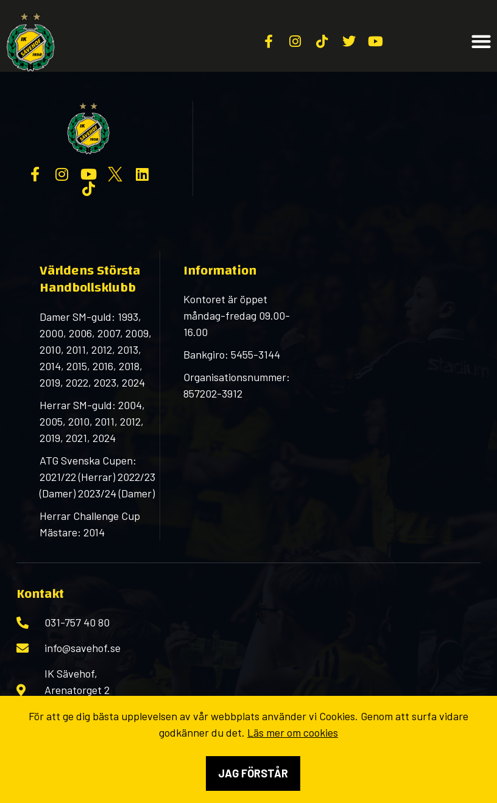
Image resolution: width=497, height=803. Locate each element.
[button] (481, 41)
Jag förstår (253, 773)
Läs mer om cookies (292, 732)
